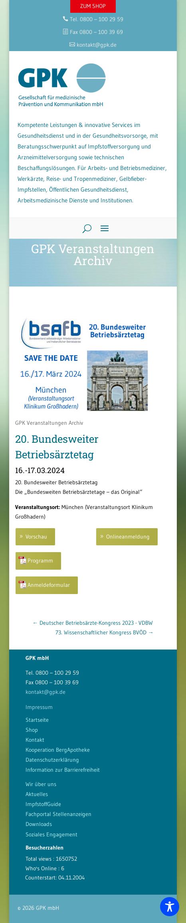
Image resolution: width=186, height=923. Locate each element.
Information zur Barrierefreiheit (63, 769)
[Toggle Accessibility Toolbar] (169, 906)
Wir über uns (41, 784)
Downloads (39, 824)
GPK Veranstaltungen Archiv (49, 422)
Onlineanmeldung (128, 536)
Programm (40, 560)
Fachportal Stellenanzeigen (58, 814)
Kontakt (35, 739)
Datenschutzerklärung (52, 759)
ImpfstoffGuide (43, 804)
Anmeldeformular (49, 584)
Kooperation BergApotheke (58, 749)
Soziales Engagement (51, 834)
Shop (32, 729)
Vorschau (36, 536)
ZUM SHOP (93, 6)
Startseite (37, 719)
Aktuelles (37, 794)
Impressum (39, 707)
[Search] (84, 228)
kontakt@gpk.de (45, 691)
